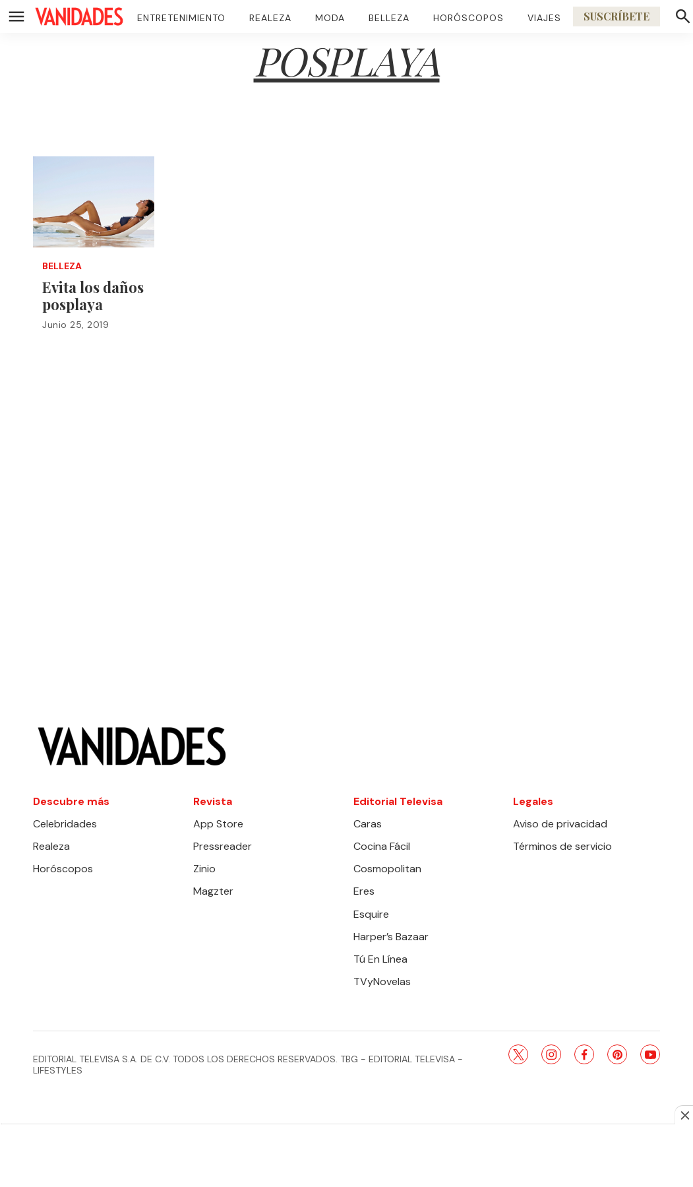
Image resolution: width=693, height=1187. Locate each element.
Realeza (270, 18)
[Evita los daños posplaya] (93, 201)
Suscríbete (616, 16)
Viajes (544, 18)
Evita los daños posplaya (93, 295)
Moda (330, 18)
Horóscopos (468, 18)
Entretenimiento (181, 18)
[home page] (79, 16)
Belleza (389, 18)
